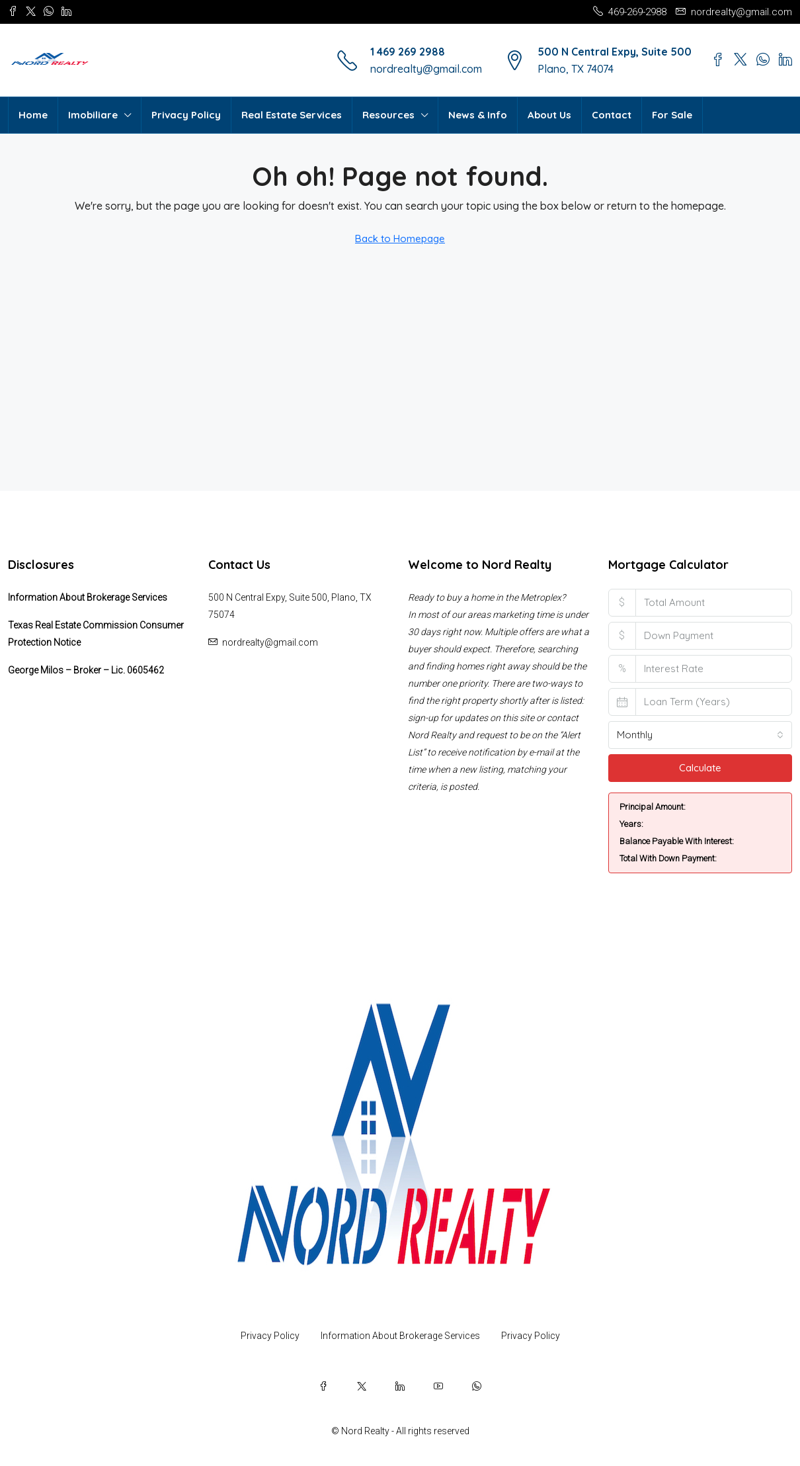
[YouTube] (438, 1385)
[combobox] (700, 735)
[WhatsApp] (476, 1385)
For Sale (672, 114)
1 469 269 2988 (407, 51)
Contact (611, 114)
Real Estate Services (291, 114)
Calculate (700, 767)
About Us (549, 114)
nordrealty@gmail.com (426, 68)
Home (33, 114)
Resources (388, 114)
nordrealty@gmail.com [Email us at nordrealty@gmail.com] (270, 642)
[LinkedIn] (400, 1385)
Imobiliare (93, 114)
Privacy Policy (186, 114)
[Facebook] (323, 1385)
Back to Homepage (400, 238)
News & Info (477, 114)
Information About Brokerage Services (87, 597)
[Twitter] (361, 1385)
